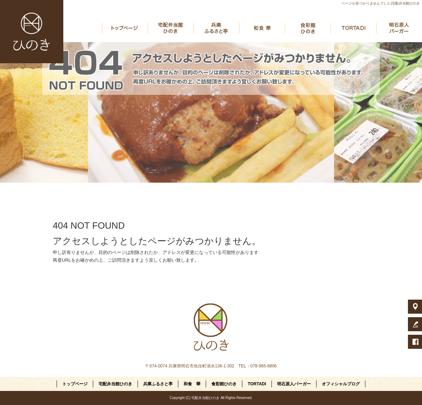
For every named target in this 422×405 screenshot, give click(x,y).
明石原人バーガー (399, 28)
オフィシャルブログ (341, 383)
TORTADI (353, 28)
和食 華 (262, 28)
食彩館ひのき (308, 28)
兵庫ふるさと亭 (216, 28)
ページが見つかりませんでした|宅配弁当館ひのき (380, 3)
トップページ (125, 28)
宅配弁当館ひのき (170, 28)
